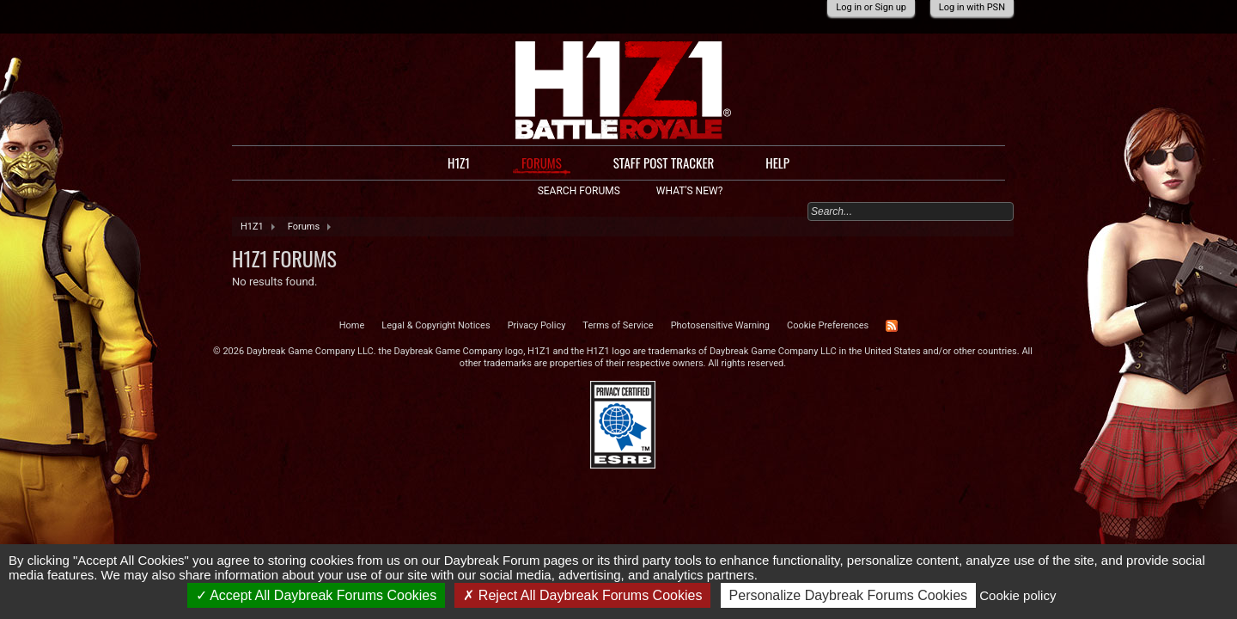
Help (777, 162)
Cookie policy (1017, 595)
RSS (892, 326)
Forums (541, 163)
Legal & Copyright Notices (435, 325)
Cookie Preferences (827, 325)
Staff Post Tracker (664, 162)
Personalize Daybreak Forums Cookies (848, 595)
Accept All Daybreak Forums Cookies (316, 595)
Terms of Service (617, 325)
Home (352, 325)
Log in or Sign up (871, 7)
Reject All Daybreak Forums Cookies (582, 595)
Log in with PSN (972, 7)
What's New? (689, 191)
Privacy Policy (537, 325)
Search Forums (579, 191)
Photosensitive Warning (720, 325)
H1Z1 (459, 162)
